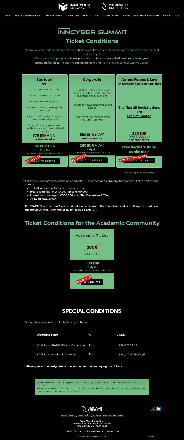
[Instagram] (153, 409)
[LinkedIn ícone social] (158, 409)
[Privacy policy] (151, 436)
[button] (27, 15)
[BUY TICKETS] (44, 161)
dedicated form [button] (85, 62)
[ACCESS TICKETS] (139, 160)
